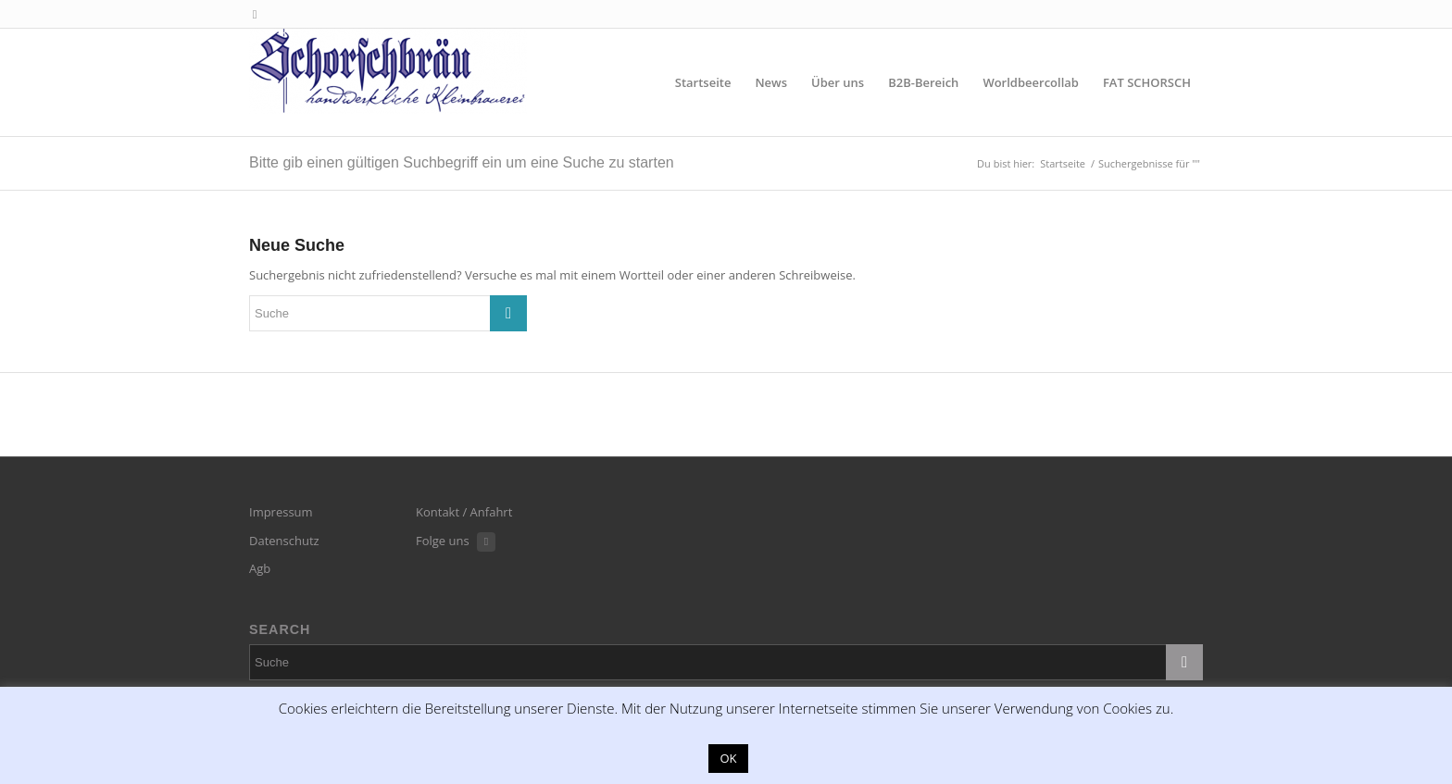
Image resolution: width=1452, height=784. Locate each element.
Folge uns (442, 540)
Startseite (1062, 163)
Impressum (281, 512)
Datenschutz (284, 540)
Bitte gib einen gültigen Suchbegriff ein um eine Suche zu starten (461, 162)
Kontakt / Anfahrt (464, 512)
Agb (259, 568)
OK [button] (728, 758)
